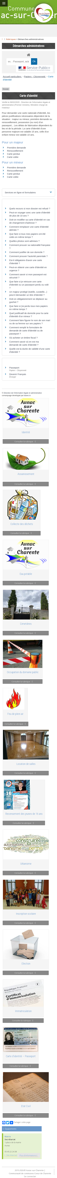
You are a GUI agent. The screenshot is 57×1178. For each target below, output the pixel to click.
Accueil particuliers (12, 76)
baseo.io (27, 395)
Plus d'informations (28, 1155)
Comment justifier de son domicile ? (26, 252)
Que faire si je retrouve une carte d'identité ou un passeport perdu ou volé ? (29, 284)
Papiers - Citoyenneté (35, 76)
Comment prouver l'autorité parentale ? (28, 256)
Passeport (14, 367)
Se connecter (30, 1176)
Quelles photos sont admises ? (24, 241)
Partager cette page (20, 1122)
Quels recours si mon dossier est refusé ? (29, 208)
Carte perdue (13, 154)
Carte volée (12, 157)
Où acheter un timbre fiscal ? (23, 337)
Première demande (16, 147)
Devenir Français (17, 374)
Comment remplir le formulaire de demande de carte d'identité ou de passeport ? (26, 330)
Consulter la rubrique (25, 441)
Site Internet (11, 1155)
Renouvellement (15, 150)
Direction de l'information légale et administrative (23, 393)
